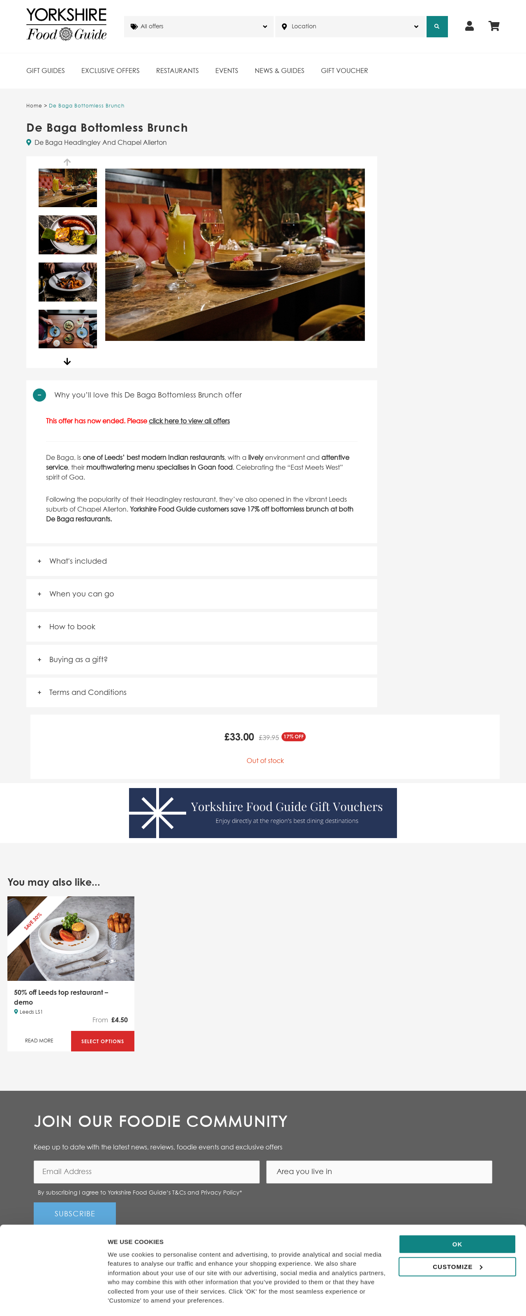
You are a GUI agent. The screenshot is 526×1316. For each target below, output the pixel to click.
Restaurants (177, 71)
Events (226, 71)
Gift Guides (45, 71)
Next (68, 362)
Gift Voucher (344, 71)
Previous (68, 162)
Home (34, 106)
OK (457, 1221)
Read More (39, 1041)
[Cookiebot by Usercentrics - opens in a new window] (53, 1300)
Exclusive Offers (110, 71)
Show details (127, 1299)
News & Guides (280, 71)
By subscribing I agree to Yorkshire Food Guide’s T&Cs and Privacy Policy (140, 1193)
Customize (457, 1243)
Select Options (102, 1041)
